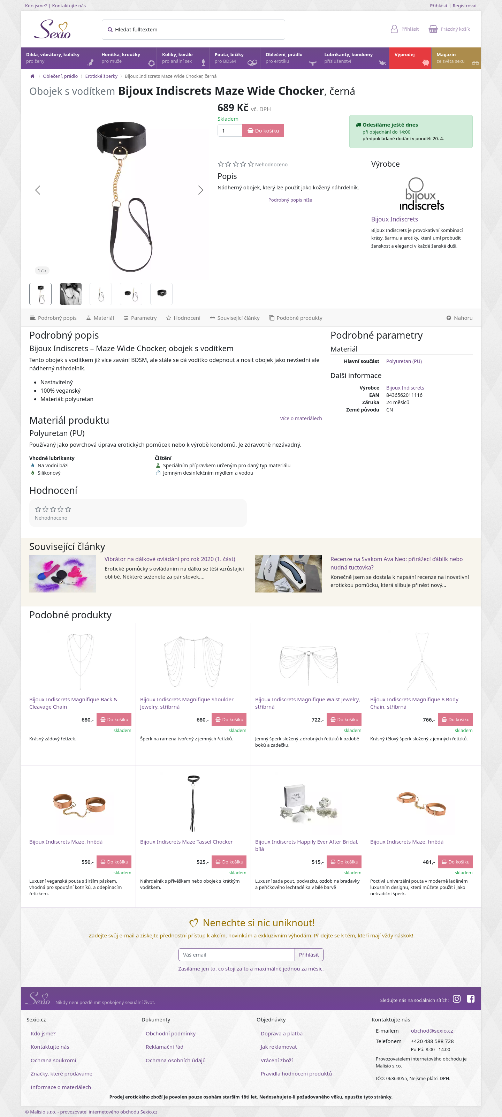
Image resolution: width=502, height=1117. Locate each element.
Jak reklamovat (279, 1046)
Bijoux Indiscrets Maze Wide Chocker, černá (170, 76)
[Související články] (234, 317)
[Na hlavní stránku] (32, 76)
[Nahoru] (461, 317)
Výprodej (413, 59)
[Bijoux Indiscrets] (422, 193)
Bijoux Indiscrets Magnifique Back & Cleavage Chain (73, 703)
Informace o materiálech (61, 1087)
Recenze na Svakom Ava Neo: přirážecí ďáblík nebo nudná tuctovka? (396, 563)
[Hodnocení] (182, 317)
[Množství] (230, 130)
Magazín (458, 59)
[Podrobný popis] (51, 317)
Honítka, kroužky (128, 59)
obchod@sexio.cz (432, 1030)
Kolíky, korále (185, 59)
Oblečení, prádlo (292, 60)
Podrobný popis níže (290, 200)
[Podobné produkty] (295, 317)
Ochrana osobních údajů (176, 1060)
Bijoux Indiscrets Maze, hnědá (65, 841)
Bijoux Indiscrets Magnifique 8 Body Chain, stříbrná (414, 703)
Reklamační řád (164, 1046)
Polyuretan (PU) (404, 361)
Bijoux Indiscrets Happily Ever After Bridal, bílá (306, 845)
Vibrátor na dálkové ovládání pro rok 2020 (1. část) (170, 559)
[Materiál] (99, 317)
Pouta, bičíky (237, 60)
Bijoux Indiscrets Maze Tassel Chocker (186, 841)
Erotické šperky (101, 76)
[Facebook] (470, 999)
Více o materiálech (301, 418)
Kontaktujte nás (69, 5)
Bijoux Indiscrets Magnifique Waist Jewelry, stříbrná (307, 703)
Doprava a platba (282, 1033)
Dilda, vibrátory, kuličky (60, 59)
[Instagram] (456, 999)
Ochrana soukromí (53, 1060)
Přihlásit (438, 5)
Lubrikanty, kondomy (356, 59)
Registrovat (464, 5)
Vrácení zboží (277, 1060)
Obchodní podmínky (171, 1033)
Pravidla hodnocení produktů (296, 1073)
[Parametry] (139, 317)
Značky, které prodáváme (61, 1073)
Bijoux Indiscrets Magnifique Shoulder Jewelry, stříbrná (187, 703)
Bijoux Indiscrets (394, 219)
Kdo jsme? (36, 5)
